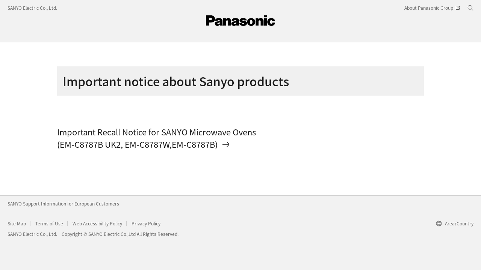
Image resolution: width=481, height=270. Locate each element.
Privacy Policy (146, 223)
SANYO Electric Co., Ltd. (32, 7)
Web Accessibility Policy (97, 223)
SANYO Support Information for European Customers (63, 203)
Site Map (17, 223)
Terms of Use (49, 223)
